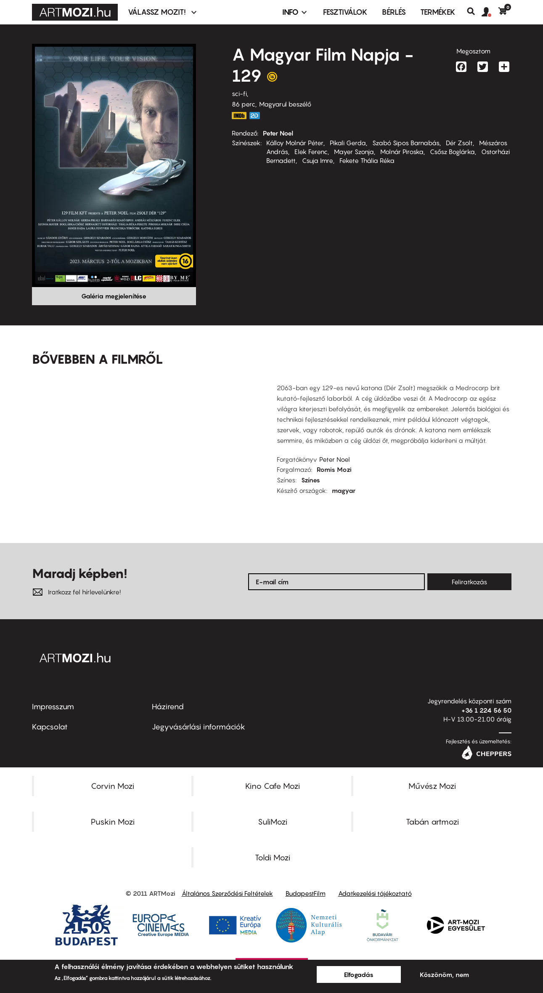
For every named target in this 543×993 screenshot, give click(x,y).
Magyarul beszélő (285, 104)
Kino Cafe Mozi (272, 786)
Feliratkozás (469, 582)
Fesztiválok (345, 12)
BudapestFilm (306, 893)
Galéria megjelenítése (113, 296)
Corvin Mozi (112, 786)
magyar (343, 490)
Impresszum (53, 706)
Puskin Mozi (113, 821)
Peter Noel (278, 133)
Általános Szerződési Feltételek (227, 893)
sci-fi (239, 93)
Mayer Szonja (354, 151)
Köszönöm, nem (444, 974)
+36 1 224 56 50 (486, 710)
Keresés (474, 11)
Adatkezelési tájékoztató (375, 893)
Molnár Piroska (402, 151)
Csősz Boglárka (452, 151)
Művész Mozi (432, 786)
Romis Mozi (334, 469)
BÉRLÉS (394, 12)
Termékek (438, 12)
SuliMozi (272, 821)
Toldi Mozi (272, 857)
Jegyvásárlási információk (198, 726)
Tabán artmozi (432, 821)
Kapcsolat (50, 726)
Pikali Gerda (348, 142)
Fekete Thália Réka (367, 160)
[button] (490, 12)
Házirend (168, 706)
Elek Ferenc (311, 151)
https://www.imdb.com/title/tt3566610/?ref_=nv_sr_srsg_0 (239, 115)
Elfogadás (358, 974)
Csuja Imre (317, 160)
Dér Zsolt (459, 142)
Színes (310, 480)
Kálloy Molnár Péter (294, 142)
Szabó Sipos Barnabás (406, 142)
